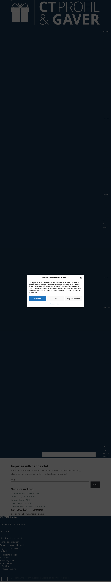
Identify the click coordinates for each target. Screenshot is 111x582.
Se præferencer (73, 299)
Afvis (55, 299)
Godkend (38, 299)
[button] (81, 278)
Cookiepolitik (54, 304)
